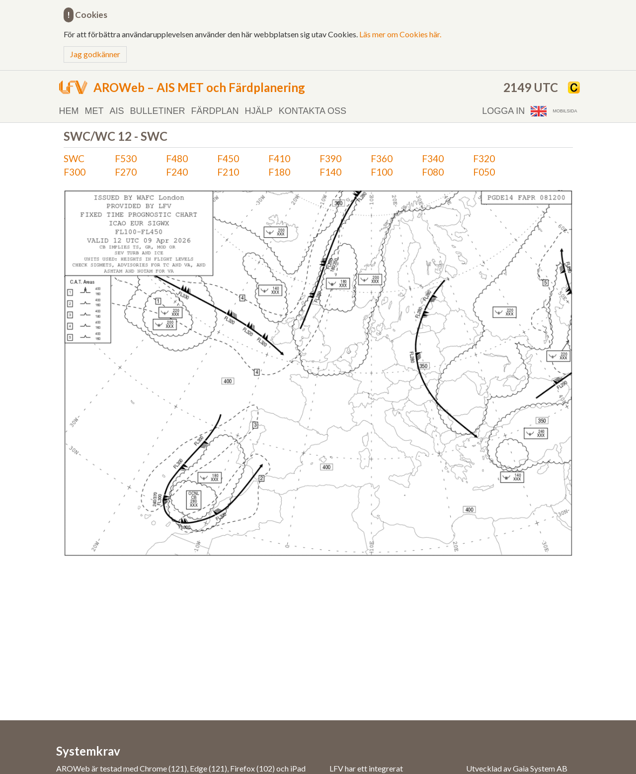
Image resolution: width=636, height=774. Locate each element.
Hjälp (259, 111)
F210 (228, 172)
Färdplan (215, 111)
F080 (433, 172)
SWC (74, 158)
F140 (330, 172)
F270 (126, 172)
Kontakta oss (312, 111)
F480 (177, 158)
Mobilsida (565, 110)
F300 (74, 172)
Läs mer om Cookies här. (400, 34)
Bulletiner (157, 111)
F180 (279, 172)
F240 (177, 172)
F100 (382, 172)
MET (94, 111)
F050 (484, 172)
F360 (382, 158)
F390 (330, 158)
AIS (117, 111)
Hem (69, 111)
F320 (484, 158)
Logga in (503, 111)
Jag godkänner (95, 54)
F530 (126, 158)
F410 (279, 158)
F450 (228, 158)
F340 (433, 158)
